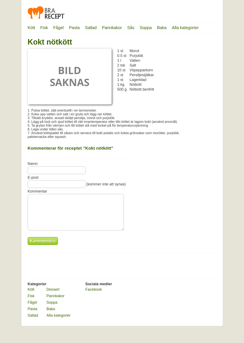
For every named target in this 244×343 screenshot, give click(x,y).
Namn (33, 164)
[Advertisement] (200, 101)
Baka (162, 27)
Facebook (93, 296)
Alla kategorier (185, 27)
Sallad (91, 27)
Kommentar (37, 191)
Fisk (44, 27)
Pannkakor (112, 27)
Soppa (146, 27)
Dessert (53, 296)
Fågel (58, 27)
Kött (31, 27)
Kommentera (43, 247)
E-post (33, 177)
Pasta (74, 27)
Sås (130, 27)
